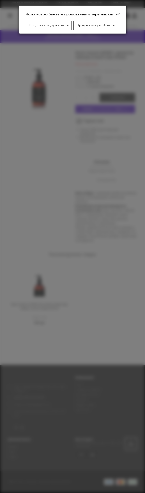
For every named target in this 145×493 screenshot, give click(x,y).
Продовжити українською (49, 25)
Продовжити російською (96, 25)
